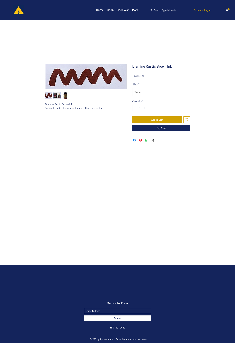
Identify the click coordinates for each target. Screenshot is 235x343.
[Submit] (117, 318)
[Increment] (144, 108)
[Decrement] (135, 108)
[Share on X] (153, 140)
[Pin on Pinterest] (141, 140)
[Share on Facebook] (134, 140)
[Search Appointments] (167, 10)
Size (135, 84)
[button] (228, 9)
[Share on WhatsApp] (147, 140)
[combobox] (161, 92)
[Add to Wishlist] (186, 119)
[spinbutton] (139, 108)
